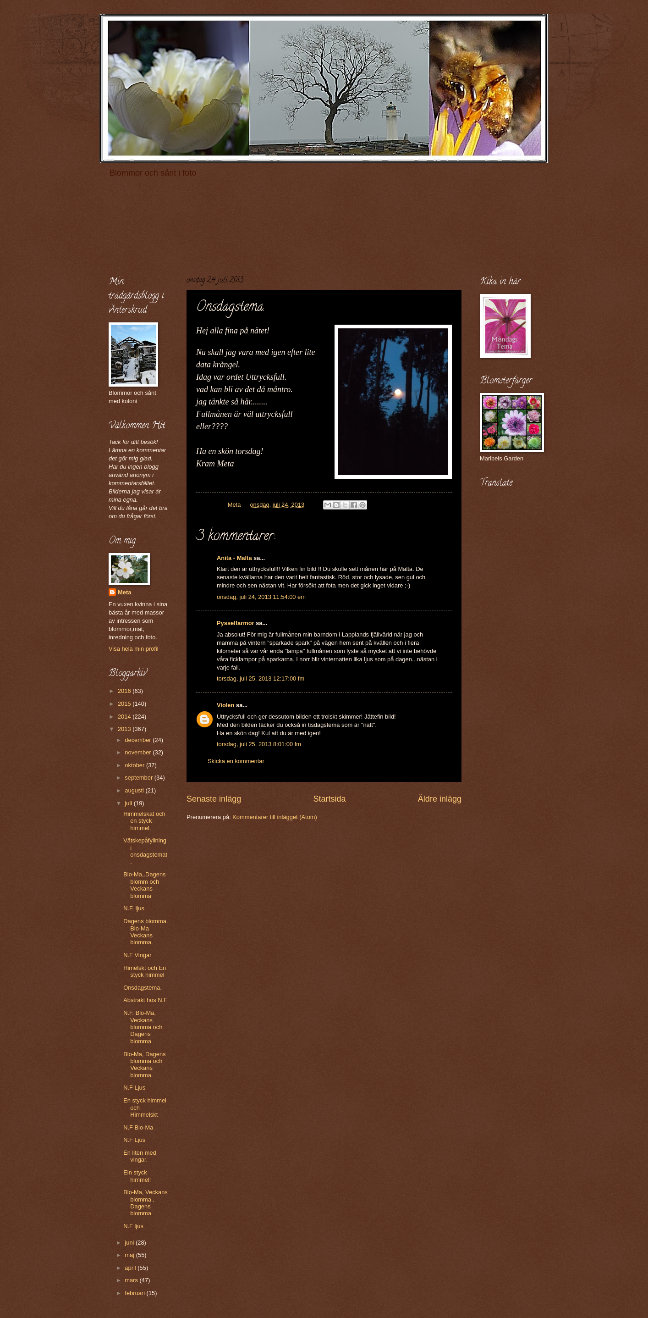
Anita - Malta (234, 557)
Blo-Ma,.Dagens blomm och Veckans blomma (144, 885)
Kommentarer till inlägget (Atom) (274, 817)
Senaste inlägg (214, 798)
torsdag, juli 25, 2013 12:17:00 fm (260, 678)
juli (129, 803)
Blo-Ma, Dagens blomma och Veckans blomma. (144, 1065)
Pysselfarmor (235, 623)
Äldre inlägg (439, 798)
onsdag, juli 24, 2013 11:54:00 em (261, 596)
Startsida (329, 798)
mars (132, 1280)
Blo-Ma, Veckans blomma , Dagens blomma (145, 1203)
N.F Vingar (137, 955)
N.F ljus (133, 1226)
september (139, 777)
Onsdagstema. (142, 987)
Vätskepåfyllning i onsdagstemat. (145, 851)
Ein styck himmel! (137, 1176)
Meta (124, 592)
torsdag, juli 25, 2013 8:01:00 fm (259, 744)
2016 (125, 690)
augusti (135, 790)
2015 (125, 703)
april (131, 1267)
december (139, 740)
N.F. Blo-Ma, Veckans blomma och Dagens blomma (142, 1027)
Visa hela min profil (134, 648)
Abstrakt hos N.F (145, 1000)
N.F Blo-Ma (138, 1127)
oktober (135, 765)
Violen (225, 705)
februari (135, 1293)
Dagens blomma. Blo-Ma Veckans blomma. (145, 932)
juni (130, 1242)
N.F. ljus (133, 908)
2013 (125, 728)
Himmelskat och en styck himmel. (144, 820)
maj (130, 1255)
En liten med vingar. (139, 1156)
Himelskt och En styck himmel (144, 971)
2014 (125, 716)
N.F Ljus (134, 1087)
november (139, 752)
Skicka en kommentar (236, 761)
